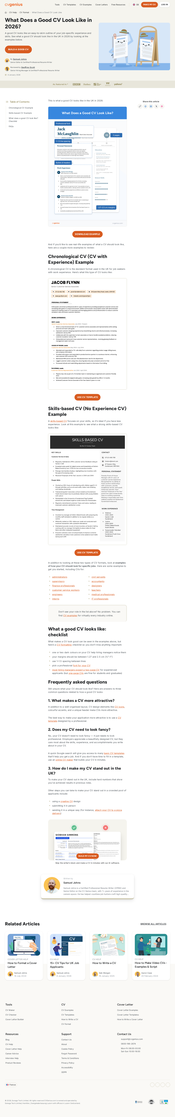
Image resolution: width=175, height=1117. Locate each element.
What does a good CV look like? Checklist (23, 119)
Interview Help (12, 1058)
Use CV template (87, 397)
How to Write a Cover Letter (130, 1019)
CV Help (13, 12)
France (11, 1085)
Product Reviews (13, 1063)
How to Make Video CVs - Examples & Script (151, 964)
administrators (59, 577)
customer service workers (65, 590)
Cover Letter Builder (14, 1019)
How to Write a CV (104, 963)
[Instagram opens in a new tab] (152, 1085)
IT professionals (100, 598)
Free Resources (118, 4)
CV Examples (86, 4)
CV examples (70, 615)
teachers (96, 590)
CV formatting (64, 644)
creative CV (66, 801)
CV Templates (69, 4)
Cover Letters (101, 4)
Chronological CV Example (21, 108)
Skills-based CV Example (20, 113)
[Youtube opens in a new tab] (163, 1085)
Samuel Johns (20, 59)
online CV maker (64, 759)
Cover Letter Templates (128, 1015)
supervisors (58, 581)
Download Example (87, 234)
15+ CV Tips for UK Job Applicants (64, 964)
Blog (7, 1039)
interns (55, 598)
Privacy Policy (67, 1063)
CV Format (24, 12)
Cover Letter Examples (127, 1010)
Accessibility (67, 1067)
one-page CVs (76, 673)
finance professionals (63, 585)
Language (136, 4)
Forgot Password (69, 1053)
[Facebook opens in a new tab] (157, 1085)
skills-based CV (58, 421)
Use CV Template (87, 552)
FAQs (11, 126)
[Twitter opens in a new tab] (168, 1085)
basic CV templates (114, 753)
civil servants (98, 577)
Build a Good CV (18, 49)
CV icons (119, 706)
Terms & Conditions (70, 1058)
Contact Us (66, 1039)
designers (97, 585)
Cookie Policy (67, 1049)
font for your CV (81, 665)
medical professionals (103, 594)
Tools (57, 4)
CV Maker (10, 1010)
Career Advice (12, 1053)
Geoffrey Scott (28, 67)
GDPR (64, 1072)
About (64, 1044)
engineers (57, 594)
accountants (98, 581)
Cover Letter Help (13, 1049)
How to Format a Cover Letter (22, 964)
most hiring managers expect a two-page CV (76, 670)
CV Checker (11, 1015)
